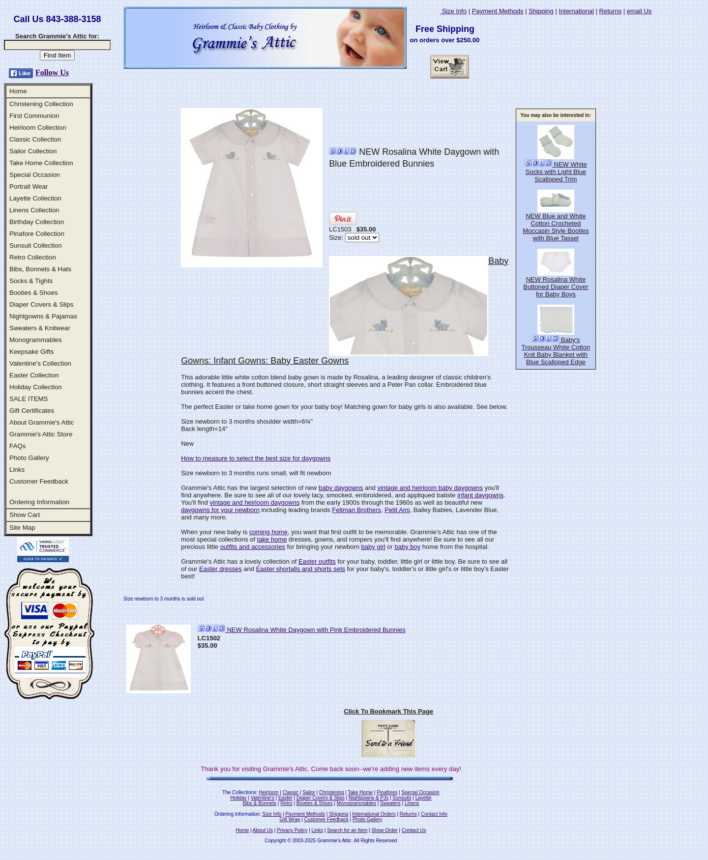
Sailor (308, 792)
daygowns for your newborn (220, 510)
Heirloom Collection (37, 127)
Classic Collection (35, 139)
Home (18, 91)
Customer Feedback (38, 481)
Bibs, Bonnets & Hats (40, 269)
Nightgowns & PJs (368, 798)
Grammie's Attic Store (40, 434)
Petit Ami (397, 510)
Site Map (22, 527)
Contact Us (414, 830)
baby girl (373, 546)
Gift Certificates (31, 410)
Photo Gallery (29, 457)
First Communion (34, 115)
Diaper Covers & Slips (41, 304)
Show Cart (24, 514)
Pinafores (387, 792)
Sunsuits (401, 798)
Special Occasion (34, 174)
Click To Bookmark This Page (388, 711)
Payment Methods (498, 11)
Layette (423, 798)
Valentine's (262, 798)
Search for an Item (347, 830)
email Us (639, 11)
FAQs (17, 446)
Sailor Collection (33, 151)
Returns (610, 11)
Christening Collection (41, 104)
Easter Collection (34, 375)
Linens (412, 803)
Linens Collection (34, 210)
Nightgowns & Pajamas (43, 316)
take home (272, 539)
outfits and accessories (252, 546)
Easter (285, 798)
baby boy (407, 546)
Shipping (541, 11)
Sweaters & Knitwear (39, 328)
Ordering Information (39, 502)
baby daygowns (341, 487)
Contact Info (434, 814)
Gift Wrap (290, 819)
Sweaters (390, 803)
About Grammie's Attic (41, 422)
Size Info (453, 11)
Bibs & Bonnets (259, 803)
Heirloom (269, 792)
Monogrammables (35, 340)
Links (17, 469)
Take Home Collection (41, 163)
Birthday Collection (36, 222)
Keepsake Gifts (31, 351)
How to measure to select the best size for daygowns (255, 458)
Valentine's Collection (40, 363)
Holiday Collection (35, 387)
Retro (286, 803)
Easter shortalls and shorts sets (300, 569)
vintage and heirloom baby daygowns (430, 487)
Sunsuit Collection (35, 245)
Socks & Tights (31, 281)
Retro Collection (32, 257)
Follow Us (52, 72)
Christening (331, 792)
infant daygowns (480, 495)
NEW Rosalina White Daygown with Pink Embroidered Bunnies (302, 629)
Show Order (384, 830)
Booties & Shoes (33, 292)
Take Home (360, 792)
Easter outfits (317, 561)
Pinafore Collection (36, 233)
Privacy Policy (292, 830)
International (576, 11)
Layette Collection (35, 198)
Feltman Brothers (356, 510)
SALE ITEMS (28, 398)
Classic (290, 792)
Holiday (238, 798)
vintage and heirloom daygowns (255, 502)
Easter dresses (220, 569)
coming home (268, 532)
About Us (263, 830)
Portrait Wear (28, 186)
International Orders (373, 814)
